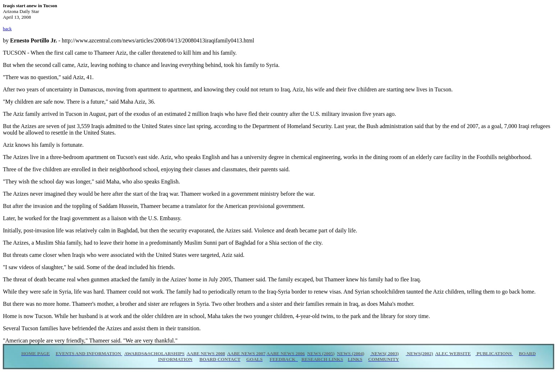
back (7, 28)
